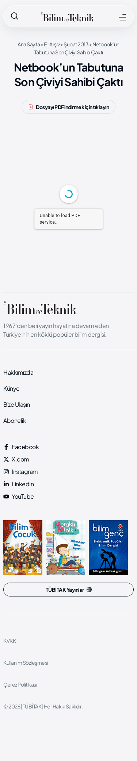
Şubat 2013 (76, 44)
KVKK (9, 640)
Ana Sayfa (29, 44)
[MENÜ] (122, 17)
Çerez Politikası (20, 684)
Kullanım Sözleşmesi (25, 662)
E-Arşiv (52, 44)
